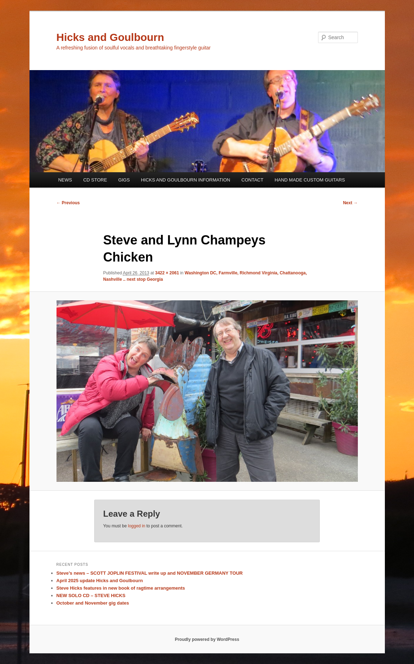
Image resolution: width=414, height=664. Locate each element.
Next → (350, 202)
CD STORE (95, 180)
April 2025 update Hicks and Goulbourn (100, 580)
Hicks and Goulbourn (110, 37)
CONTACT (252, 180)
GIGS (124, 180)
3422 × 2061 (167, 272)
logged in (136, 525)
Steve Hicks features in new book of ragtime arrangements (121, 588)
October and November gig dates (93, 603)
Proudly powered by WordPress (207, 639)
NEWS (65, 180)
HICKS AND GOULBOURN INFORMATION (185, 180)
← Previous (68, 202)
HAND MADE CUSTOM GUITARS (310, 180)
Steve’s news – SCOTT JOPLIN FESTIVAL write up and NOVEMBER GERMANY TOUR (150, 573)
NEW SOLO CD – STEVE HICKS (91, 595)
